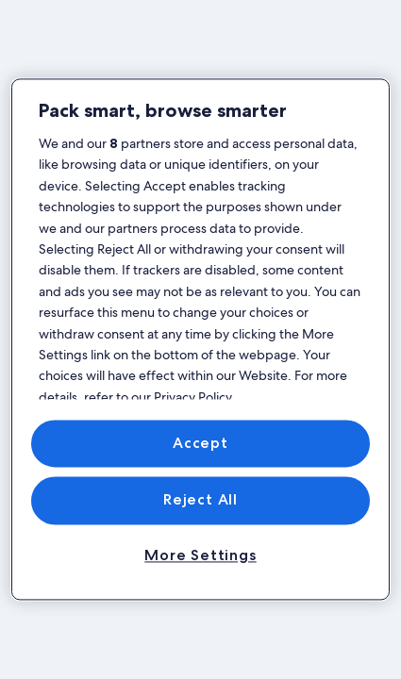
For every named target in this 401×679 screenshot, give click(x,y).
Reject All (200, 500)
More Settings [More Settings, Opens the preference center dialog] (200, 555)
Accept (200, 443)
